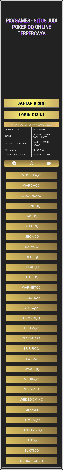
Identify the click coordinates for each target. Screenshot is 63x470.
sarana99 (31, 338)
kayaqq (31, 246)
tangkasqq (31, 430)
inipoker (31, 409)
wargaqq (31, 185)
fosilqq (31, 267)
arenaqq (31, 257)
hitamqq (31, 328)
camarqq (31, 318)
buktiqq (31, 450)
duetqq (31, 277)
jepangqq (31, 206)
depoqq (31, 226)
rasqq (31, 216)
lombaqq (31, 420)
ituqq (31, 440)
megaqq (31, 236)
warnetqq (31, 287)
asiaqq (31, 308)
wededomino (31, 399)
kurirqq (31, 348)
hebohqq (31, 297)
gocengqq (31, 175)
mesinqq (31, 379)
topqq (31, 358)
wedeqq (31, 389)
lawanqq (31, 369)
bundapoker (31, 460)
